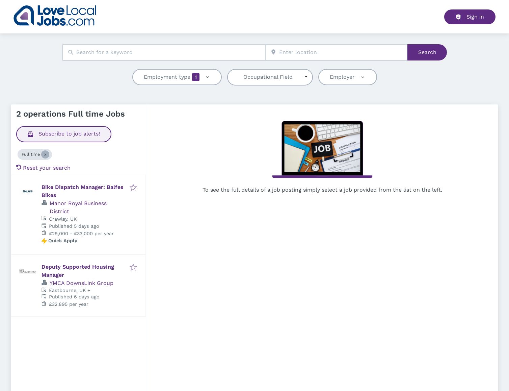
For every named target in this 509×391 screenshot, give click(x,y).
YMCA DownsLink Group (81, 283)
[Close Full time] (45, 154)
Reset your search (43, 168)
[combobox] (163, 52)
